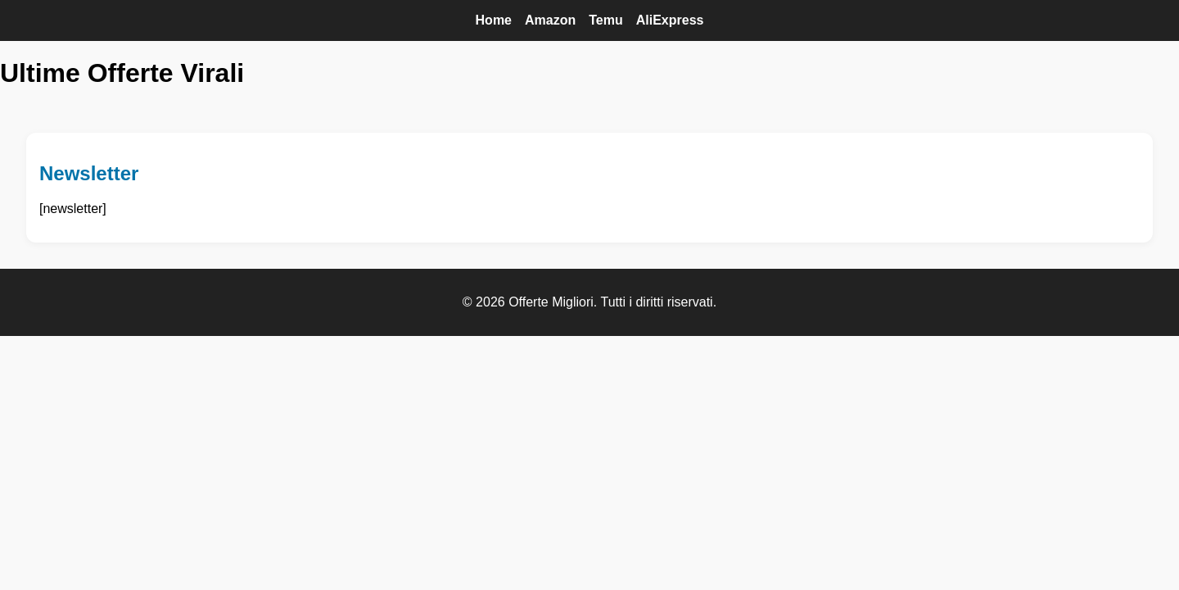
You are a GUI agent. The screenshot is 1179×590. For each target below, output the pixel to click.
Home (494, 20)
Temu (605, 20)
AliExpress (670, 20)
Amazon (550, 20)
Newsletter (88, 173)
